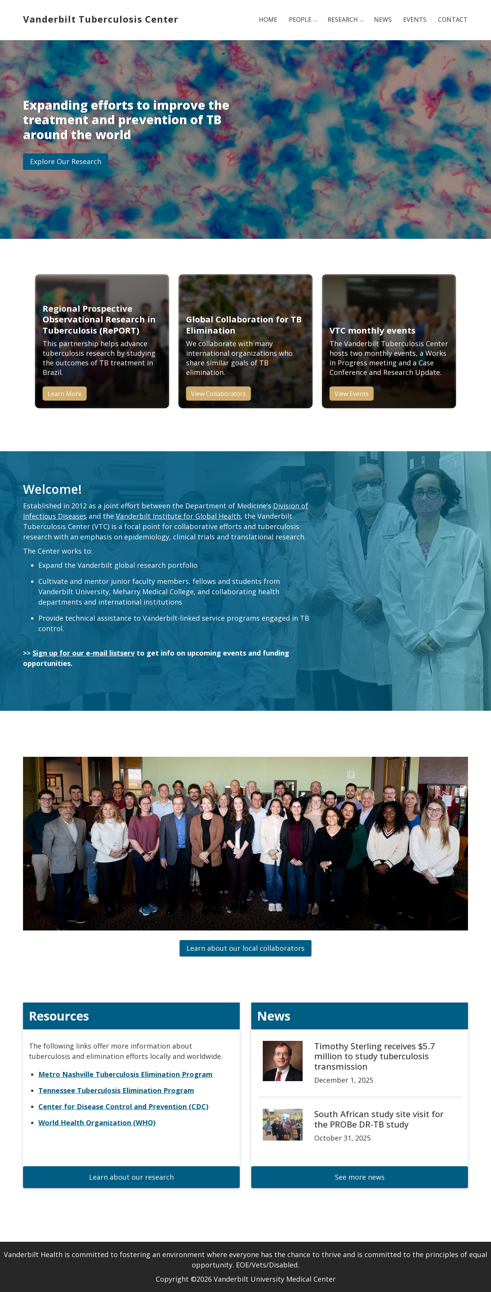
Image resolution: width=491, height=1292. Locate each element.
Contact (453, 19)
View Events (351, 394)
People (300, 19)
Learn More (65, 394)
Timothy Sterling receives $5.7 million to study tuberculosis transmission (374, 1056)
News (383, 19)
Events (415, 19)
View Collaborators (218, 394)
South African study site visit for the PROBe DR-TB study (378, 1118)
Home (268, 19)
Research (343, 19)
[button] (65, 161)
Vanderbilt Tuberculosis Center (100, 19)
